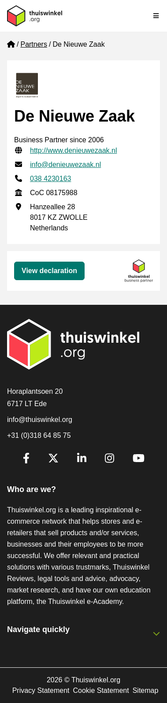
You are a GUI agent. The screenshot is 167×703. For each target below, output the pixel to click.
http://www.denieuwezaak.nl (73, 150)
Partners (33, 44)
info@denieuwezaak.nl (65, 164)
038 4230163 (50, 178)
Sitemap (146, 690)
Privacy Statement (41, 690)
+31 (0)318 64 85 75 (39, 435)
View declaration (49, 270)
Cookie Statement (101, 690)
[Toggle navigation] (156, 15)
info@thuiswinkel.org (39, 419)
